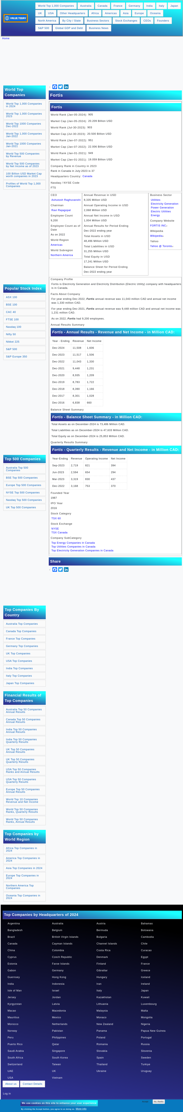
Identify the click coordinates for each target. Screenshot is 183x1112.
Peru (11, 1037)
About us (11, 1083)
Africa (95, 13)
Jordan (56, 997)
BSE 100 (11, 304)
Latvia (56, 1004)
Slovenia (146, 1051)
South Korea (60, 1057)
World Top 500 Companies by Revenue (22, 155)
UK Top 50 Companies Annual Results (20, 750)
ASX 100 (11, 297)
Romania (102, 1044)
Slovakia (102, 1051)
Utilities (155, 199)
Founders (163, 20)
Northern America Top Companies (20, 887)
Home (6, 38)
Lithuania (102, 1004)
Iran (99, 983)
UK (40, 13)
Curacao (146, 950)
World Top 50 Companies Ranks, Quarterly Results (22, 810)
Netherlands (59, 1024)
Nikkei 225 (12, 341)
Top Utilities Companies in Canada (73, 546)
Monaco (102, 1017)
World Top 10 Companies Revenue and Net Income (22, 800)
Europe (139, 13)
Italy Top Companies (19, 675)
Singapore (58, 1051)
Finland (101, 963)
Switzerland (15, 1064)
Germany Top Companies (22, 646)
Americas (111, 13)
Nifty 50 (11, 334)
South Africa (15, 1057)
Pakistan (57, 1030)
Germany (134, 5)
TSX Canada (59, 532)
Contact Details (32, 1083)
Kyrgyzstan (15, 1004)
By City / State (71, 20)
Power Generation (162, 207)
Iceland (145, 977)
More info (81, 1108)
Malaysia (102, 1010)
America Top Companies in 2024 (23, 859)
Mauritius (13, 1017)
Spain (100, 1057)
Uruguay (146, 1071)
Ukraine (101, 1071)
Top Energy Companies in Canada (73, 542)
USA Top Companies (19, 661)
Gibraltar (102, 970)
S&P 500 (43, 28)
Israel (55, 990)
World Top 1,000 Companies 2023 (24, 115)
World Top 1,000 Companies (56, 5)
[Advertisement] (93, 63)
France (118, 5)
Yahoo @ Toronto (162, 246)
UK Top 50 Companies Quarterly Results (20, 760)
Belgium (57, 930)
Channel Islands (107, 943)
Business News (99, 28)
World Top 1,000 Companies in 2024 (24, 105)
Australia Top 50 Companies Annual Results (24, 710)
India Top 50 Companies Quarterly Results (21, 740)
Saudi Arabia (16, 1051)
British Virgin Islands (65, 936)
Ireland (145, 983)
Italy (161, 5)
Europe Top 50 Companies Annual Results (23, 790)
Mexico (56, 1017)
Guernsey (14, 977)
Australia (86, 5)
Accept (145, 1101)
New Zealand (105, 1024)
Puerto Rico (15, 1044)
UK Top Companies (18, 653)
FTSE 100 (12, 319)
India (149, 5)
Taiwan (56, 1064)
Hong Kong (59, 977)
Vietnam (57, 1077)
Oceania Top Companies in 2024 (23, 897)
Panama (102, 1030)
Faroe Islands (60, 963)
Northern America (62, 255)
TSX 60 (56, 518)
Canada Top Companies (21, 631)
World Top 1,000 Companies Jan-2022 (24, 135)
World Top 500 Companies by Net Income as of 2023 (22, 165)
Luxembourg (149, 1004)
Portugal (146, 1037)
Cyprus (12, 957)
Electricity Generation (164, 203)
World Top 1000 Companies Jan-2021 (23, 145)
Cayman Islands (62, 943)
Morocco (13, 1024)
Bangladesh (15, 930)
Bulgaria (102, 936)
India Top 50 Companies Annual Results (21, 730)
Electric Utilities (161, 211)
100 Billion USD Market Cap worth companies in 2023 (24, 175)
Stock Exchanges (126, 20)
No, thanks (159, 1101)
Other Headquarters (72, 13)
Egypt (144, 957)
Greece (145, 970)
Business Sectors (98, 20)
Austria (101, 923)
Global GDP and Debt (69, 28)
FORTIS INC (159, 225)
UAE (10, 1071)
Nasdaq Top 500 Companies (24, 500)
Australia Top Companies (22, 623)
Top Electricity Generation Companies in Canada (82, 550)
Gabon (12, 970)
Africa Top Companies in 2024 (21, 849)
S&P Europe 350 (16, 356)
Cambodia (147, 936)
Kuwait (145, 997)
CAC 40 (11, 312)
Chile (144, 943)
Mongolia (147, 1017)
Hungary (102, 977)
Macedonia (59, 1010)
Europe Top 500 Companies (23, 485)
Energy (155, 215)
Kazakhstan (104, 997)
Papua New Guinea (153, 1030)
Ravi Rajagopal (61, 210)
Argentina (14, 923)
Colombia (58, 950)
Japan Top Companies (20, 683)
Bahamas (147, 923)
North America (47, 20)
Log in (7, 1093)
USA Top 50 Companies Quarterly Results (21, 780)
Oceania (155, 13)
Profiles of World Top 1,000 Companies (23, 185)
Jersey (12, 997)
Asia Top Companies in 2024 (24, 868)
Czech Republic (62, 957)
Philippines (59, 1037)
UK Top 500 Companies (21, 507)
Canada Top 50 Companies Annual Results (23, 720)
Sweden (146, 1057)
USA (51, 13)
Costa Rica (104, 950)
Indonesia (58, 983)
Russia (145, 1044)
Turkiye (145, 1064)
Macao (12, 1010)
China (11, 950)
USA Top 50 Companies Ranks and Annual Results (23, 770)
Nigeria (145, 1024)
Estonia (12, 963)
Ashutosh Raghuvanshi (66, 199)
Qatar (55, 1044)
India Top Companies (19, 668)
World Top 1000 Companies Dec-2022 (23, 125)
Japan (174, 5)
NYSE (55, 528)
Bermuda (102, 930)
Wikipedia (157, 235)
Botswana (147, 930)
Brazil (11, 936)
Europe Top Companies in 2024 (22, 877)
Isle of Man (15, 990)
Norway (12, 1030)
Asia (126, 13)
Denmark (102, 957)
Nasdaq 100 (13, 326)
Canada (103, 5)
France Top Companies (20, 638)
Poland (101, 1037)
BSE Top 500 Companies (22, 477)
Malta (144, 1010)
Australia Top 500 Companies (17, 469)
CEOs (147, 20)
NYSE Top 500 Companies (23, 492)
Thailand (102, 1064)
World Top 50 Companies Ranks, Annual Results (22, 820)
